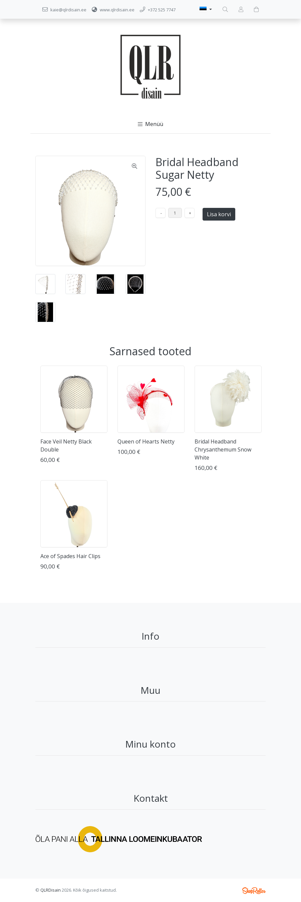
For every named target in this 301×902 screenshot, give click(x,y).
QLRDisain (50, 890)
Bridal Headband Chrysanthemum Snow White (223, 449)
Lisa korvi (219, 214)
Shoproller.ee (254, 890)
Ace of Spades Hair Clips (70, 556)
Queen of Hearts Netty (146, 441)
